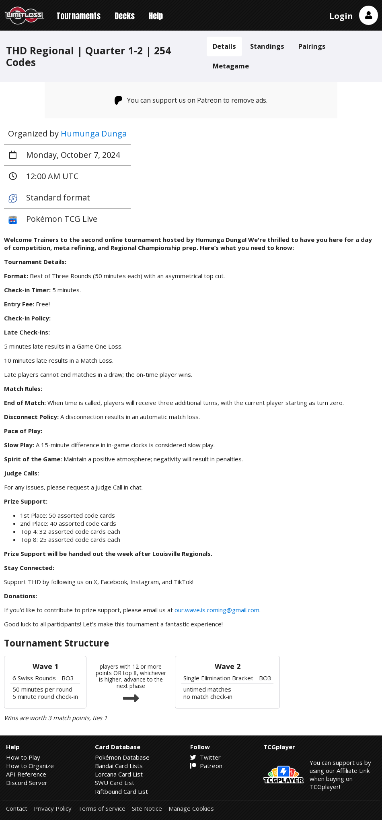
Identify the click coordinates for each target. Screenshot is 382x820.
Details (224, 46)
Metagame (231, 65)
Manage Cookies (191, 808)
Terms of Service (101, 808)
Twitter (205, 757)
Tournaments (78, 16)
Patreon (206, 766)
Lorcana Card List (119, 774)
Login (341, 15)
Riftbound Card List (121, 791)
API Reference (26, 774)
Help (156, 16)
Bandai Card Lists (119, 766)
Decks (125, 16)
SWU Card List (114, 783)
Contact (16, 808)
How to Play (23, 757)
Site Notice (147, 808)
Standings (267, 46)
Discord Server (26, 783)
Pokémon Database (122, 757)
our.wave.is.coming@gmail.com (217, 610)
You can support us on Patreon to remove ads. (191, 100)
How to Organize (30, 766)
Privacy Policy (53, 808)
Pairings (312, 46)
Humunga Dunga (94, 133)
